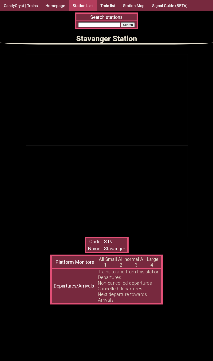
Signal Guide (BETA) (170, 5)
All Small (108, 259)
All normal (128, 259)
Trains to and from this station (128, 272)
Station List (83, 5)
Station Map (134, 5)
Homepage (55, 5)
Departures (109, 277)
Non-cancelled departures (125, 283)
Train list (107, 5)
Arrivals (106, 300)
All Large (149, 259)
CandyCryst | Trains (21, 5)
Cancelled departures (120, 289)
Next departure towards (122, 294)
